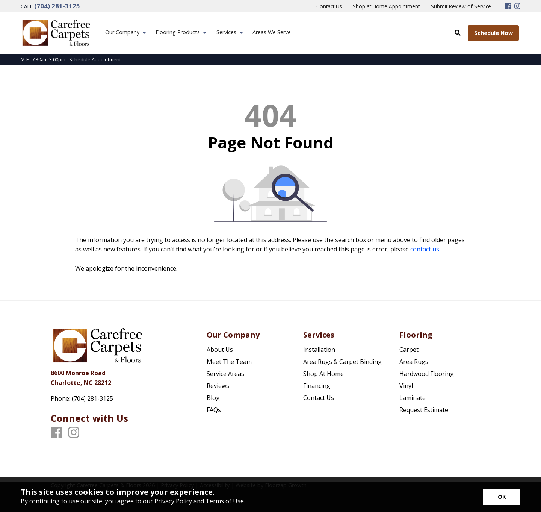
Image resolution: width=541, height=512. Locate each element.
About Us (220, 350)
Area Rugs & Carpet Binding (342, 362)
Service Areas (225, 374)
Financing (316, 386)
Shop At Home (323, 374)
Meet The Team (229, 362)
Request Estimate (423, 410)
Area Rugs (413, 362)
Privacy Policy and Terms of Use (199, 501)
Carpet (409, 350)
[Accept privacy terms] (501, 497)
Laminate (412, 398)
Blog (213, 398)
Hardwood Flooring (426, 374)
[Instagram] (517, 6)
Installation (319, 350)
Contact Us (318, 398)
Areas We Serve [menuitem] (271, 32)
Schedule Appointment (95, 59)
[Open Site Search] (457, 32)
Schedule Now (493, 32)
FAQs (214, 410)
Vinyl (406, 386)
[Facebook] (508, 6)
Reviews (218, 386)
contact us (424, 249)
